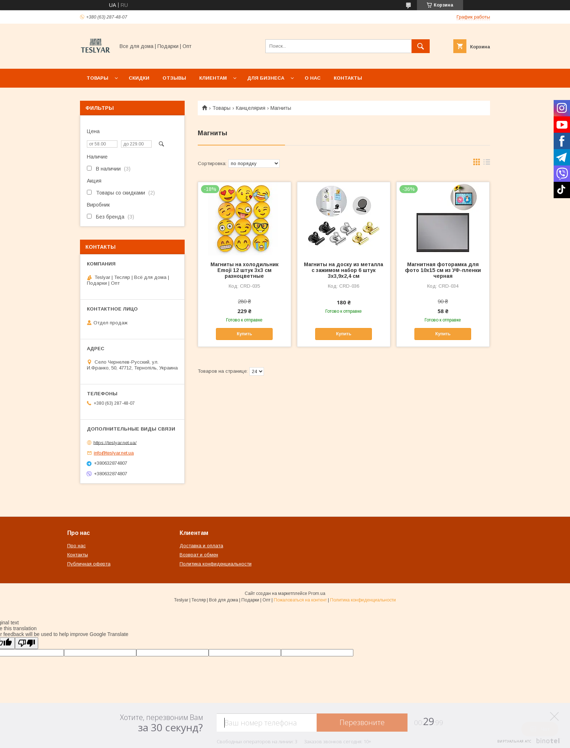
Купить (244, 333)
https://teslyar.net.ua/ (115, 442)
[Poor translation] (26, 643)
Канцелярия (250, 108)
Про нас (76, 545)
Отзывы (174, 78)
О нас (313, 78)
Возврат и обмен (199, 554)
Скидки (139, 78)
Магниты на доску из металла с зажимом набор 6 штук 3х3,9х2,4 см (343, 270)
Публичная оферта (89, 564)
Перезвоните (362, 722)
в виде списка (486, 164)
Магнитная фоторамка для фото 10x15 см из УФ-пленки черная (443, 270)
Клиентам (213, 78)
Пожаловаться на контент (300, 600)
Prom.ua (316, 593)
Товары (97, 78)
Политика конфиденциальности (216, 564)
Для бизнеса (265, 78)
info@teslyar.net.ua (114, 453)
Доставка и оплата (201, 545)
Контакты (348, 78)
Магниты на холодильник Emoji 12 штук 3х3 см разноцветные (244, 270)
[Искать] (421, 46)
